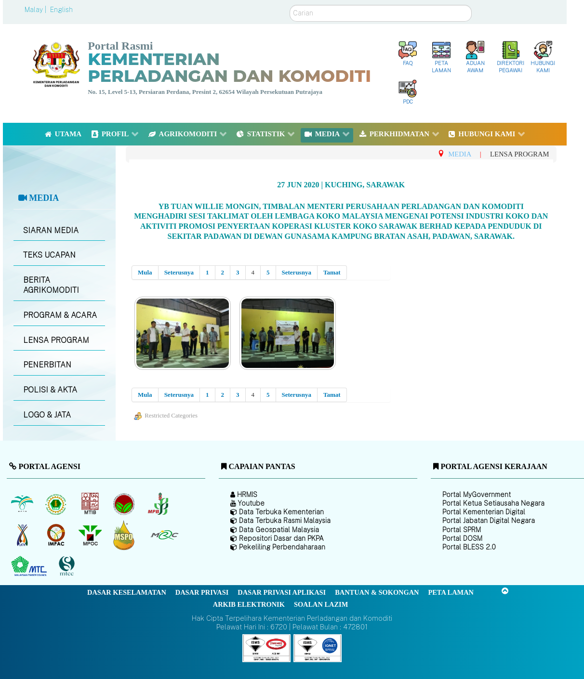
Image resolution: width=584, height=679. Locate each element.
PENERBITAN (47, 364)
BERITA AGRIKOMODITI (51, 285)
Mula (145, 272)
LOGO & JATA (47, 414)
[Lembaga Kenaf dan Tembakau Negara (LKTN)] (23, 535)
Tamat (332, 272)
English (61, 9)
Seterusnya (179, 272)
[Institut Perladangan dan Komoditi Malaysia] (57, 535)
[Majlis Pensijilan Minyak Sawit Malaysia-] (125, 535)
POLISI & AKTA (50, 389)
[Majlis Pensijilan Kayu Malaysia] (67, 566)
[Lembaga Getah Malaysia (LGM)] (57, 503)
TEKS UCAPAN (49, 255)
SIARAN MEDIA (51, 230)
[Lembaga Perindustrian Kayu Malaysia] (91, 503)
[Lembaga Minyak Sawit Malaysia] (23, 503)
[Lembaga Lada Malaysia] (159, 503)
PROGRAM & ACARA (60, 315)
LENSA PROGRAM (56, 340)
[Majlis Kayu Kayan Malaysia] (30, 566)
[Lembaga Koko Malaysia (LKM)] (125, 503)
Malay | (36, 9)
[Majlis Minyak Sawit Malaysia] (91, 535)
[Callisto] (266, 647)
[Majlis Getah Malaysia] (164, 535)
